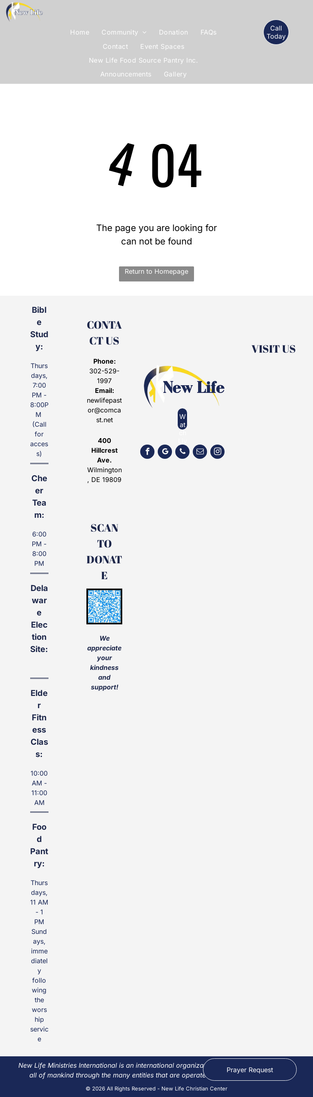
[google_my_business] (165, 453)
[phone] (182, 453)
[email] (200, 453)
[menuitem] (79, 32)
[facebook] (147, 453)
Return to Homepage (156, 271)
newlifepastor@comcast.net (104, 410)
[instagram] (217, 453)
